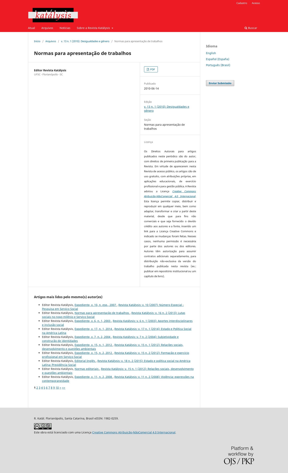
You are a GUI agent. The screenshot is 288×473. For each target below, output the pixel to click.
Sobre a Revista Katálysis (94, 28)
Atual (31, 28)
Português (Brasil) (218, 65)
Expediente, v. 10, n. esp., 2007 (96, 305)
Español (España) (217, 59)
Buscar (251, 28)
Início (37, 41)
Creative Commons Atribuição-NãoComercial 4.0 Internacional (133, 432)
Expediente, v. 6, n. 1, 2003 (93, 321)
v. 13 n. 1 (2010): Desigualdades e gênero (85, 41)
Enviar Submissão (220, 83)
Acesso (256, 3)
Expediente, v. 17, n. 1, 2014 (94, 329)
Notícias (65, 28)
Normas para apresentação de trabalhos (102, 313)
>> (63, 387)
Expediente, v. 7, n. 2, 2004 (93, 337)
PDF (152, 69)
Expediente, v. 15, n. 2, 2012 (94, 353)
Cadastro (241, 3)
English (211, 53)
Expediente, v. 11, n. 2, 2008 (94, 377)
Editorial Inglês (85, 361)
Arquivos (47, 28)
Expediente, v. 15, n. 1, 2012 (94, 345)
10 (57, 387)
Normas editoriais (87, 369)
